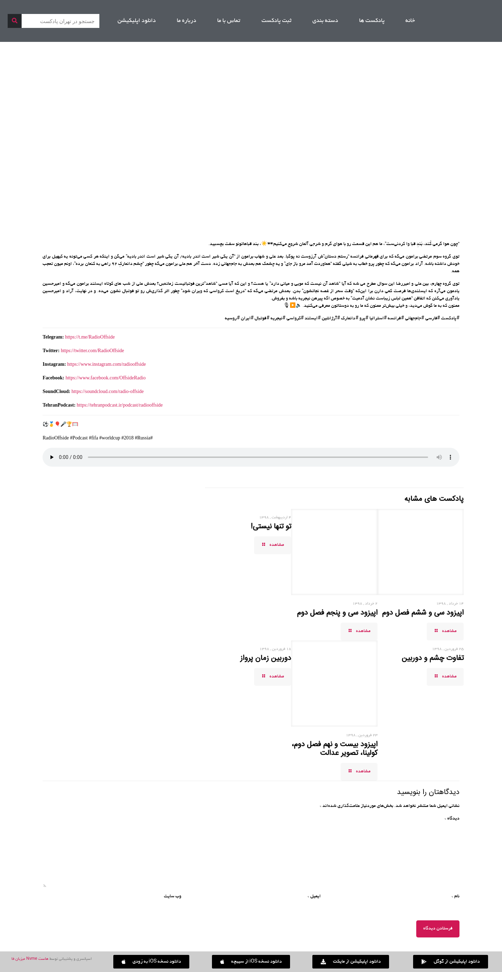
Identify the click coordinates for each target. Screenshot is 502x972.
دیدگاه (451, 818)
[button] (151, 962)
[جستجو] (15, 21)
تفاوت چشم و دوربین (433, 658)
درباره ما (186, 21)
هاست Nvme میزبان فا (30, 959)
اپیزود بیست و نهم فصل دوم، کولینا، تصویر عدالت (334, 748)
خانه (410, 21)
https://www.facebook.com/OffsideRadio (106, 377)
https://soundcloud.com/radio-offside (107, 391)
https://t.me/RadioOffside (90, 337)
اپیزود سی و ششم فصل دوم (423, 613)
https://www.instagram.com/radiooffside (106, 364)
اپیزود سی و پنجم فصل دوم (337, 613)
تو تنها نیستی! (271, 526)
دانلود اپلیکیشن (136, 21)
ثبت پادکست (276, 21)
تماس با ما (228, 21)
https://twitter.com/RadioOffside (92, 350)
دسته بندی (325, 21)
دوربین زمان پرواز (265, 658)
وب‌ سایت (172, 896)
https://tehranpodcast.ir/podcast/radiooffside (120, 405)
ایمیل (314, 896)
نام (455, 896)
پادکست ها (372, 21)
